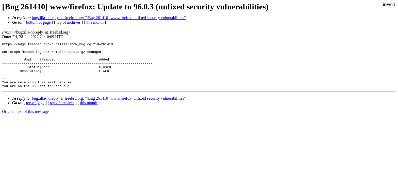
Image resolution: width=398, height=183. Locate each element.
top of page (35, 112)
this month (95, 22)
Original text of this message (25, 120)
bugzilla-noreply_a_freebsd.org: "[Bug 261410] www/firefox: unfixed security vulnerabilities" (109, 18)
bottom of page (38, 22)
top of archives (68, 22)
